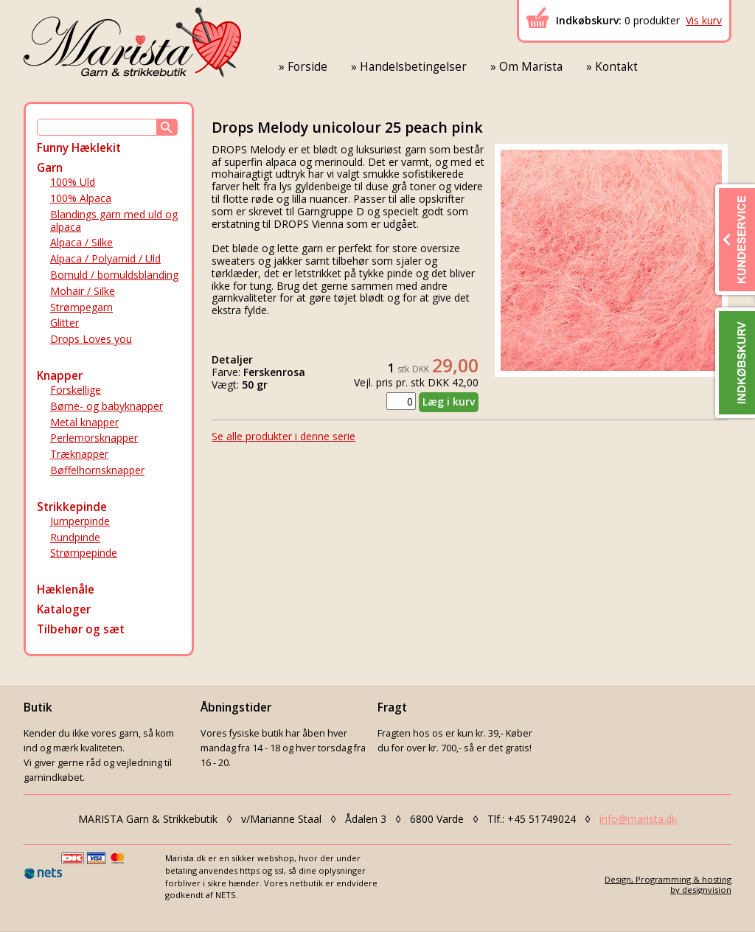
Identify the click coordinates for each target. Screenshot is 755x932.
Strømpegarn (81, 307)
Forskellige (75, 390)
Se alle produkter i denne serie (283, 436)
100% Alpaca (80, 198)
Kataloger (64, 609)
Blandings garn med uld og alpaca (114, 220)
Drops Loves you (91, 339)
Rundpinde (75, 537)
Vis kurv (704, 20)
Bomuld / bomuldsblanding (114, 275)
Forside (307, 66)
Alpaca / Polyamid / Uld (105, 258)
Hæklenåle (65, 589)
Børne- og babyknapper (106, 406)
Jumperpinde (80, 521)
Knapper (60, 375)
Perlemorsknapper (94, 438)
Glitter (64, 323)
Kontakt (616, 66)
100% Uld (72, 182)
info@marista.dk (638, 819)
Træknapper (79, 454)
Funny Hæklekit (79, 148)
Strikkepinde (72, 507)
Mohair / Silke (82, 291)
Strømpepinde (83, 553)
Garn (50, 167)
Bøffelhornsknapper (97, 470)
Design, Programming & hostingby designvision (668, 884)
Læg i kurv (448, 401)
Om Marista (531, 66)
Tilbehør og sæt (81, 629)
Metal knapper (84, 422)
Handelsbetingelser (413, 66)
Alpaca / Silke (81, 242)
